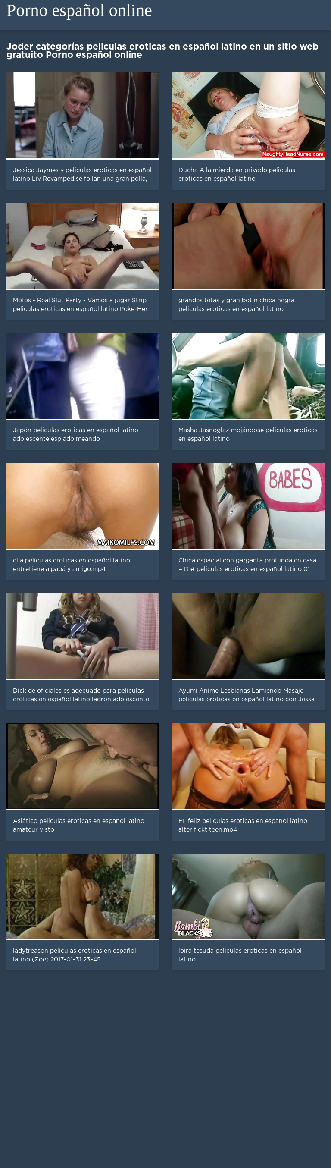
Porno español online (79, 10)
